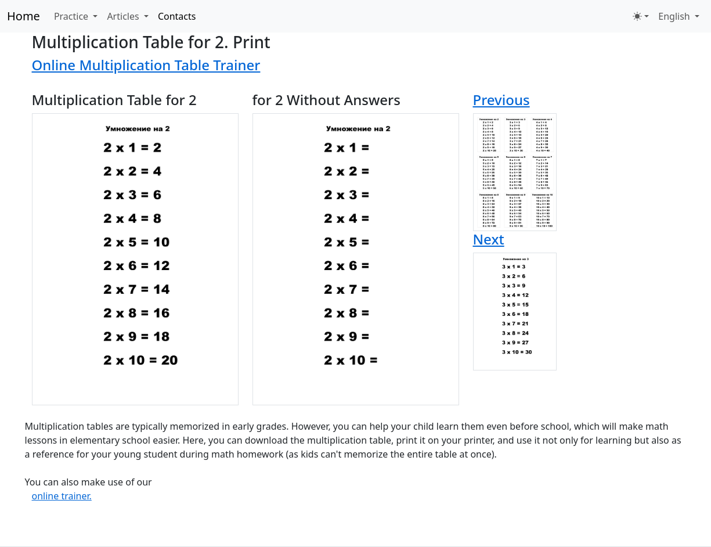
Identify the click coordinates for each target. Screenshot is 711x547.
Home (23, 16)
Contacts (177, 16)
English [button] (675, 16)
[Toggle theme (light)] (641, 16)
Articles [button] (124, 16)
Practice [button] (72, 16)
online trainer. (62, 496)
